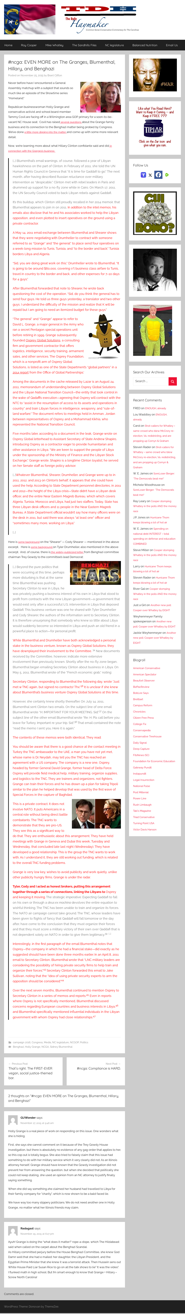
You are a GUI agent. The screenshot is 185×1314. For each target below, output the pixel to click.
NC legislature (114, 45)
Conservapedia (143, 750)
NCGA (45, 1047)
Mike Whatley (54, 45)
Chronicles (140, 732)
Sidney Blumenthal (61, 1047)
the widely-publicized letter (83, 552)
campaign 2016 (22, 1042)
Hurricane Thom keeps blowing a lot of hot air (154, 593)
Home (8, 45)
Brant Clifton (54, 75)
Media (47, 1042)
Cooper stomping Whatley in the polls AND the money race (153, 516)
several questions (72, 122)
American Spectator (146, 694)
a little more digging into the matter (48, 132)
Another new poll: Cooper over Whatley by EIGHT (153, 642)
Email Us (172, 45)
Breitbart (139, 719)
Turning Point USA (145, 848)
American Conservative (148, 688)
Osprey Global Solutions (43, 340)
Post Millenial (142, 817)
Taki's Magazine (143, 836)
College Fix (140, 744)
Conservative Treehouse (149, 756)
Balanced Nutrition (144, 45)
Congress (37, 1042)
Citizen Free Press (145, 738)
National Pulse (142, 811)
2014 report (21, 372)
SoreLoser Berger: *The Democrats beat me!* (152, 484)
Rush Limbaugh (143, 830)
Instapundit (140, 799)
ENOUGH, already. (157, 408)
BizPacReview (142, 707)
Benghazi (18, 1047)
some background (30, 542)
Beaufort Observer (145, 701)
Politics (84, 1042)
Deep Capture (142, 769)
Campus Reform (144, 725)
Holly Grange (32, 1047)
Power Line (140, 823)
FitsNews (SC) (142, 775)
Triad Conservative (145, 842)
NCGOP (74, 1042)
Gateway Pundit (143, 792)
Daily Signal (141, 763)
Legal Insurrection (145, 805)
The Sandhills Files (84, 45)
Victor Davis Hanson (146, 855)
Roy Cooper (29, 45)
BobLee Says (141, 713)
